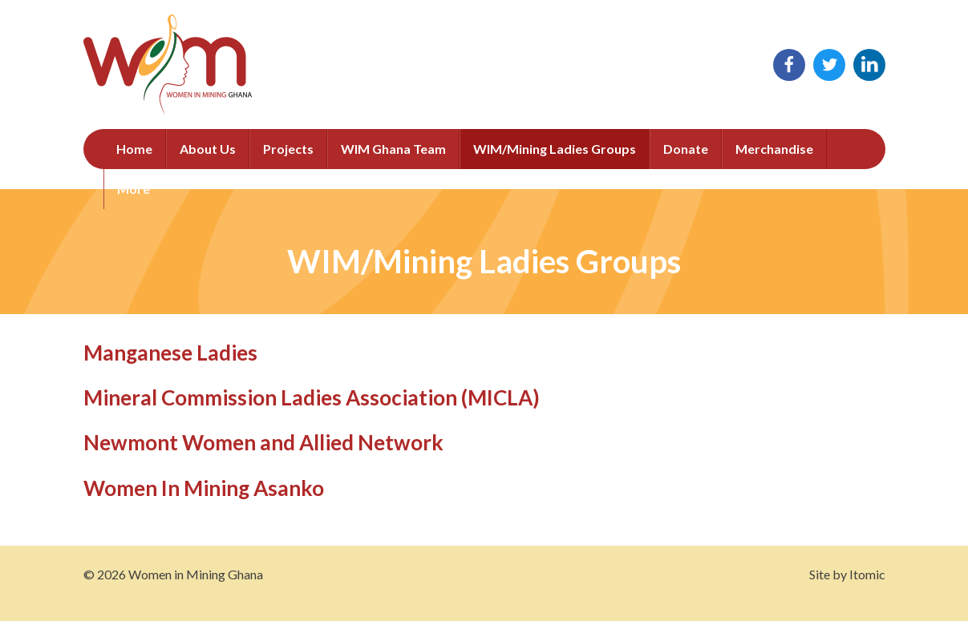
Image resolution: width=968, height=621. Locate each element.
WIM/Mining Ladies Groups (554, 148)
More (133, 188)
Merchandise (774, 148)
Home (134, 148)
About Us (208, 148)
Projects (288, 148)
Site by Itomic (847, 574)
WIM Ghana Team (393, 148)
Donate (685, 148)
